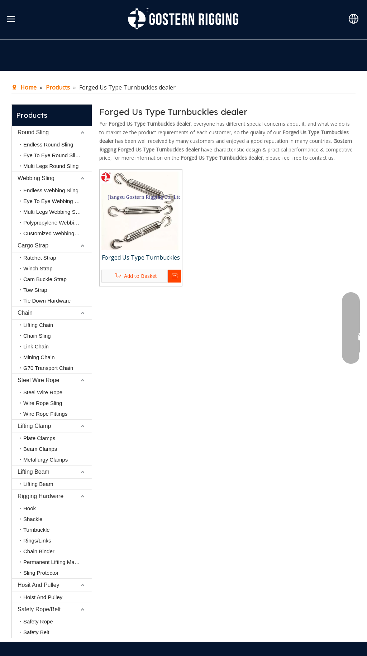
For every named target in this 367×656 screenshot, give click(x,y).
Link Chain (36, 346)
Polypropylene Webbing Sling (57, 223)
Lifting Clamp (34, 426)
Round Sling (33, 132)
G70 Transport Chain (48, 368)
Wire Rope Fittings (45, 414)
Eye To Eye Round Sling (52, 155)
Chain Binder (38, 551)
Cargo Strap (33, 245)
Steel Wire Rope (38, 380)
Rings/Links (37, 540)
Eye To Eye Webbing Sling (54, 201)
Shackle (32, 519)
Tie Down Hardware (47, 301)
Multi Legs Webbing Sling (53, 212)
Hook (29, 508)
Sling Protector (40, 573)
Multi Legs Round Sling (50, 166)
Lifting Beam (33, 472)
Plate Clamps (39, 438)
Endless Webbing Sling (50, 190)
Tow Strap (35, 290)
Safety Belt (36, 632)
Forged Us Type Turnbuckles (141, 257)
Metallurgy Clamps (45, 460)
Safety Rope (38, 621)
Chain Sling (37, 336)
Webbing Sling (36, 178)
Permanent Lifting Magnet (54, 562)
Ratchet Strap (39, 258)
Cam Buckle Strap (45, 279)
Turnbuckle (36, 530)
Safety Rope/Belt (39, 609)
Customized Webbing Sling (55, 233)
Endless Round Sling (48, 144)
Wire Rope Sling (42, 403)
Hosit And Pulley (38, 585)
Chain (25, 313)
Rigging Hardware (40, 496)
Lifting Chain (38, 325)
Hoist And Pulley (42, 597)
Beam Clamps (40, 449)
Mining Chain (39, 357)
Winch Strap (38, 268)
